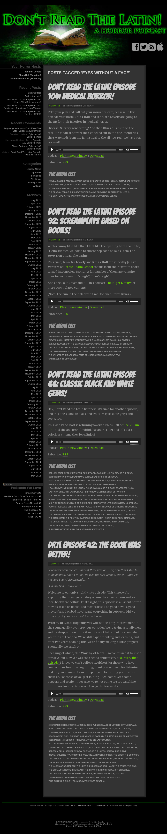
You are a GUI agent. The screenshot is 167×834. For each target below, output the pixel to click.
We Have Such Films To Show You (22, 496)
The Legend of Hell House (62, 351)
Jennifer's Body (87, 744)
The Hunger (111, 348)
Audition (72, 725)
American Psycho (58, 725)
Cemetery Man (122, 729)
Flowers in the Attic (103, 736)
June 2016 (36, 390)
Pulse (134, 747)
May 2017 (36, 356)
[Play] (52, 149)
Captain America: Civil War (100, 729)
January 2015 (34, 448)
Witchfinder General (93, 781)
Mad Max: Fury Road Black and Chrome (83, 499)
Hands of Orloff (87, 484)
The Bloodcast (32, 510)
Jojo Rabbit (55, 188)
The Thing (90, 770)
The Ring (131, 766)
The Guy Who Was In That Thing (82, 759)
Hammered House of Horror (26, 499)
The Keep (81, 766)
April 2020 (36, 241)
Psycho (52, 507)
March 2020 (35, 244)
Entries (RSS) (83, 805)
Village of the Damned (101, 525)
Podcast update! (33, 96)
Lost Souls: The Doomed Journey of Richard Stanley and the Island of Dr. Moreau (93, 496)
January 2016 (34, 407)
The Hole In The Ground (91, 348)
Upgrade (104, 196)
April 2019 (36, 278)
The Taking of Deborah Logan (82, 196)
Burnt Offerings (58, 333)
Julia (119, 744)
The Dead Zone (56, 348)
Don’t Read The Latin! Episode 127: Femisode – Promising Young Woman (22, 106)
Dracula (125, 333)
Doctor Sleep (82, 185)
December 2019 (33, 254)
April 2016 (36, 397)
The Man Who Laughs (103, 514)
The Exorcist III (57, 759)
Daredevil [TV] (66, 732)
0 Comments (54, 106)
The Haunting (56, 511)
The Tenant (78, 770)
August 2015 (34, 424)
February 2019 (33, 285)
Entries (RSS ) (73, 826)
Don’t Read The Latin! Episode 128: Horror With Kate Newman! (23, 100)
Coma (121, 181)
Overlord (54, 344)
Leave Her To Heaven (88, 492)
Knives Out (67, 188)
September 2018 (33, 302)
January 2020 (34, 251)
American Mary (74, 181)
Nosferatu (131, 503)
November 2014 (33, 455)
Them (67, 525)
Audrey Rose (85, 725)
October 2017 (34, 339)
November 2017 (33, 336)
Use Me (113, 196)
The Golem (130, 507)
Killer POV (34, 516)
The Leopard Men (82, 514)
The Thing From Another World (112, 770)
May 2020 (36, 237)
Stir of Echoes (79, 755)
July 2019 (36, 268)
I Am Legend (68, 740)
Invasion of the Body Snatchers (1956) (113, 488)
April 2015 (36, 438)
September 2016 (33, 380)
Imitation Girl (56, 340)
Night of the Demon (59, 503)
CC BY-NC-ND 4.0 (104, 824)
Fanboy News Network (28, 503)
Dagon (116, 333)
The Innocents (126, 348)
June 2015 (36, 431)
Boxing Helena (109, 181)
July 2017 (36, 350)
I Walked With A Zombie (61, 488)
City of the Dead (123, 473)
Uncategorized (34, 182)
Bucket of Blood (92, 473)
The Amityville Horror (89, 507)
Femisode (36, 175)
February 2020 (33, 248)
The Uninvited (76, 522)
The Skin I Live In (57, 196)
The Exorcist (131, 755)
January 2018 (34, 329)
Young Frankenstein (93, 529)
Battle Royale (128, 725)
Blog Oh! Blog (131, 805)
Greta (126, 185)
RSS (65, 162)
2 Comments (54, 403)
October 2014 (34, 458)
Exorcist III (69, 336)
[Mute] (127, 149)
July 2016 (36, 387)
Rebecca (88, 344)
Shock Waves (33, 493)
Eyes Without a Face (101, 185)
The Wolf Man (56, 525)
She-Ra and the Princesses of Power (117, 188)
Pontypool (95, 747)
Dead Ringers (132, 181)
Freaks (129, 481)
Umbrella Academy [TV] (107, 355)
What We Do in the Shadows (104, 777)
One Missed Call (57, 747)
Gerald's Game (56, 484)
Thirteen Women (79, 525)
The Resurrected (98, 351)
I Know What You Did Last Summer (92, 740)
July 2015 (36, 428)
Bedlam (53, 473)
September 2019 (33, 261)
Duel (66, 736)
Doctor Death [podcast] (61, 185)
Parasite (85, 188)
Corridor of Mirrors (60, 477)
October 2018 (34, 299)
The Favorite (71, 348)
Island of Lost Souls (105, 340)
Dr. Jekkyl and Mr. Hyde (106, 732)
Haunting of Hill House (111, 336)
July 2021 (36, 200)
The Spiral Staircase (123, 518)
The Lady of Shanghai (60, 514)
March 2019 (35, 282)
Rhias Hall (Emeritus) (30, 75)
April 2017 (36, 360)
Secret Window (74, 751)
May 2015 (36, 435)
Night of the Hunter (81, 503)
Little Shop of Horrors (113, 492)
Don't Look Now (83, 732)
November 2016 (33, 373)
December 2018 (33, 292)
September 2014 (33, 462)
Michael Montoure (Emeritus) (26, 78)
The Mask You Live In (119, 192)
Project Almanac (111, 747)
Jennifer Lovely (33, 71)
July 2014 (36, 469)
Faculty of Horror (31, 506)
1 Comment (54, 564)
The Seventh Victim (101, 518)
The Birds (118, 755)
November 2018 (33, 295)
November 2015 (33, 414)
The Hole (119, 759)
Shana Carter (18, 146)
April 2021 (36, 203)
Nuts (76, 188)
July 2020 (36, 231)
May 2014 (36, 475)
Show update (34, 92)
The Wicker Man (72, 774)
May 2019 (36, 275)
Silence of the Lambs (94, 751)
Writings (37, 186)
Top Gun (119, 774)
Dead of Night (99, 477)
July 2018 (36, 309)
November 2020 (33, 217)
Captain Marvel (81, 333)
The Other (82, 351)
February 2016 (33, 404)
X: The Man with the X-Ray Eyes (65, 529)
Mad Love (56, 499)
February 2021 (33, 207)
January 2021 (34, 210)
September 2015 (33, 421)
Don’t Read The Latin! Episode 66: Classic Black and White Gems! (91, 384)
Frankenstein (116, 481)
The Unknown (91, 522)
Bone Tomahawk (57, 729)
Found (118, 736)
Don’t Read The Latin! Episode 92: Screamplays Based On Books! (91, 221)
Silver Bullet (101, 344)
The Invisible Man (89, 511)
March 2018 (35, 322)
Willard (77, 781)
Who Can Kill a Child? (60, 781)
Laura (73, 492)
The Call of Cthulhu (121, 344)
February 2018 (33, 326)
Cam (70, 333)
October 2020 (34, 220)
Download (97, 155)
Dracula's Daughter (60, 481)
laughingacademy (13, 128)
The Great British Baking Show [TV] (88, 192)
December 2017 (33, 333)
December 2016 (33, 370)
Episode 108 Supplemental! (34, 135)
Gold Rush (71, 484)
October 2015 (34, 418)
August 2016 (34, 384)
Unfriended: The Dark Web (63, 359)
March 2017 (35, 363)
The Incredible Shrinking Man (64, 762)
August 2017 (34, 346)
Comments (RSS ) (92, 826)
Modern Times (125, 499)
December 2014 (33, 452)
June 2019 (36, 271)
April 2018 (36, 319)
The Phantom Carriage (78, 518)
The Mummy (130, 514)
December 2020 (33, 214)
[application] (94, 149)
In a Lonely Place (83, 488)
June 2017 (36, 353)
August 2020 (34, 227)
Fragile (118, 185)
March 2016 (35, 401)
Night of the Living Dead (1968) (109, 503)
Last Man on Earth (59, 492)
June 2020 (36, 234)
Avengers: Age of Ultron (106, 725)
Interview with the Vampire (78, 340)
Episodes (36, 172)
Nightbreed (123, 340)
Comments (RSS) (101, 805)
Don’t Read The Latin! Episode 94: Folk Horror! (26, 153)
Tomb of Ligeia (86, 355)
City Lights (108, 473)
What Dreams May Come (76, 777)
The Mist (119, 514)
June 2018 (36, 312)
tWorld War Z (56, 777)
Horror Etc (34, 513)
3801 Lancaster (57, 181)
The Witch (87, 774)
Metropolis (111, 499)
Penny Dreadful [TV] (77, 747)
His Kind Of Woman (106, 484)
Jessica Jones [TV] (105, 744)
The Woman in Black (104, 774)
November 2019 (33, 258)
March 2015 (35, 441)
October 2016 (34, 377)
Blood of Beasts (92, 181)
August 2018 (34, 305)
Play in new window (73, 155)
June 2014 (36, 472)
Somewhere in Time (116, 751)
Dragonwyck (56, 336)
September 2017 (33, 343)
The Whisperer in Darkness (63, 355)
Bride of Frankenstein (70, 473)
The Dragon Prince (59, 192)
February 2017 (33, 367)
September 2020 (33, 224)
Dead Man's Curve (81, 477)
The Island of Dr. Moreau (112, 511)
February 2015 (33, 445)
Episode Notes (33, 169)
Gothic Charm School (78, 267)
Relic (62, 751)
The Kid (131, 511)
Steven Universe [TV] (59, 755)
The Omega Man (57, 518)
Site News (36, 179)
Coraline (53, 732)
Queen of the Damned (71, 344)
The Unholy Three (58, 522)
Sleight (72, 507)
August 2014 (34, 465)
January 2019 (34, 288)
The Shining (115, 351)
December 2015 (33, 411)
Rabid (94, 188)
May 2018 (36, 316)
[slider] (89, 150)
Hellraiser (131, 336)
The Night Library (118, 283)
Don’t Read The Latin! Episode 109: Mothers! (27, 129)
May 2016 (36, 394)
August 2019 (34, 265)
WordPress (72, 805)
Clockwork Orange (101, 333)
